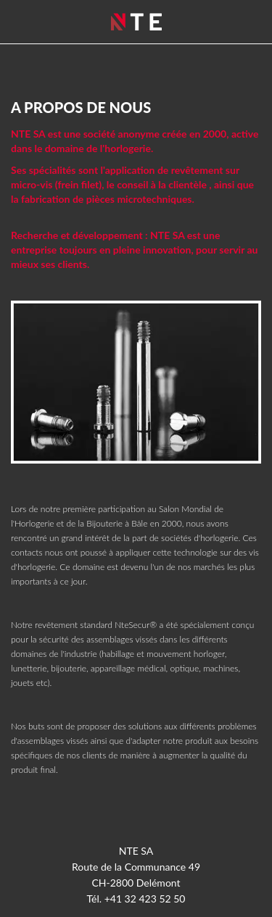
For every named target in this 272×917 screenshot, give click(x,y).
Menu (246, 22)
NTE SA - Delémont (136, 21)
